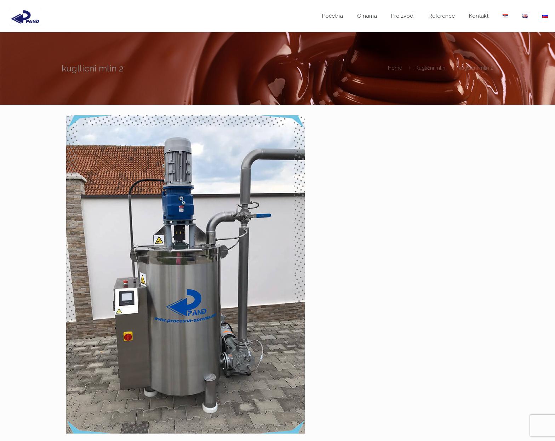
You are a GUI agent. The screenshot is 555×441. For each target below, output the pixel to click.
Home (395, 68)
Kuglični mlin (430, 68)
